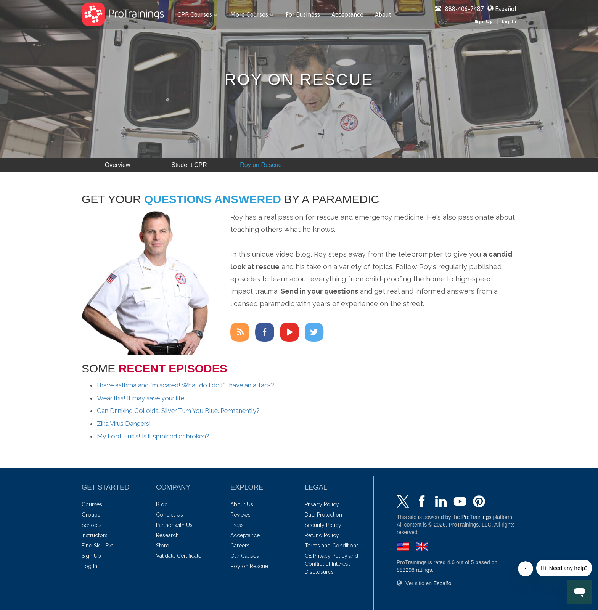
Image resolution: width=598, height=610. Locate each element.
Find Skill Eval (98, 546)
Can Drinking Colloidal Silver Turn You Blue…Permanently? (178, 410)
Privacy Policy (322, 504)
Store (162, 546)
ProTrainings (476, 517)
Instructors (95, 535)
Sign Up (483, 21)
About (383, 14)
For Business (303, 14)
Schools (92, 525)
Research (167, 535)
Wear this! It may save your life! (141, 398)
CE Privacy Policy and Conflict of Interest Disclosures (331, 564)
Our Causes (244, 556)
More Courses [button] (251, 14)
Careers (239, 546)
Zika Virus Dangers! (124, 423)
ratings (414, 570)
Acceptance (347, 14)
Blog (162, 504)
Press (237, 525)
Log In (509, 21)
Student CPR (189, 165)
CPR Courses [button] (197, 14)
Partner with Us (174, 525)
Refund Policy (322, 535)
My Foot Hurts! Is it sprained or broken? (153, 436)
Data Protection (323, 515)
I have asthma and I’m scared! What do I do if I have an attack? (185, 385)
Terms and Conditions (332, 546)
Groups (91, 515)
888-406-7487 (459, 8)
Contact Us (169, 515)
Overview (117, 165)
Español (505, 8)
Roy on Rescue (260, 165)
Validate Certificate (178, 556)
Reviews (240, 515)
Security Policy (323, 525)
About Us (241, 504)
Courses (92, 504)
